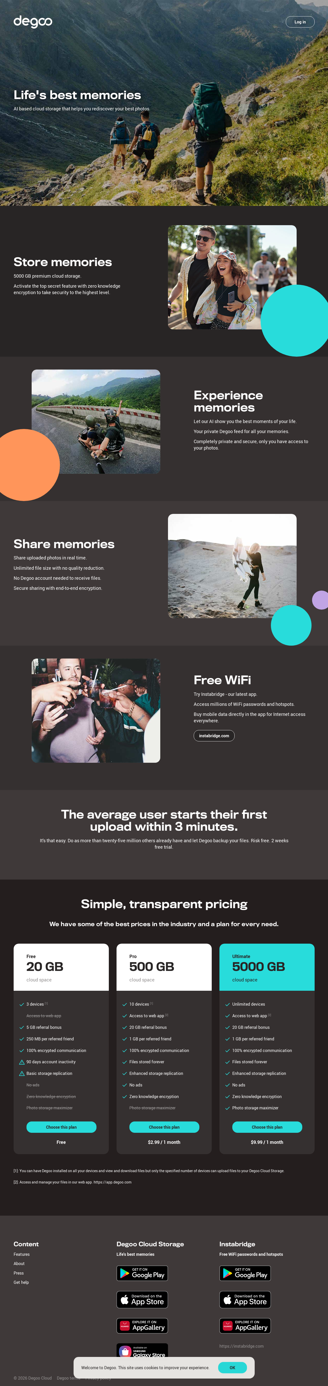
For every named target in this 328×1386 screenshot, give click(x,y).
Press (19, 1273)
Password (243, 81)
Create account (267, 105)
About (19, 1263)
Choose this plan (61, 1127)
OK (232, 1370)
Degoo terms (269, 151)
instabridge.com (214, 736)
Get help (21, 1282)
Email (239, 61)
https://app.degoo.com (112, 1182)
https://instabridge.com (241, 1346)
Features (22, 1254)
